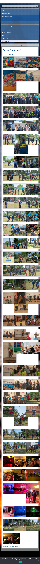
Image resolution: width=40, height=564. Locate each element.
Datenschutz (5, 38)
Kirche (3, 23)
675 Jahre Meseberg (8, 54)
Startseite (4, 45)
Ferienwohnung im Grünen (8, 19)
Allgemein (10, 45)
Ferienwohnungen (6, 13)
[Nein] (38, 560)
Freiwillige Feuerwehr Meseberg (9, 29)
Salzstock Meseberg (7, 26)
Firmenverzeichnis (6, 32)
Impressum (4, 35)
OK (20, 561)
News (3, 10)
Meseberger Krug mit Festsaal (9, 16)
